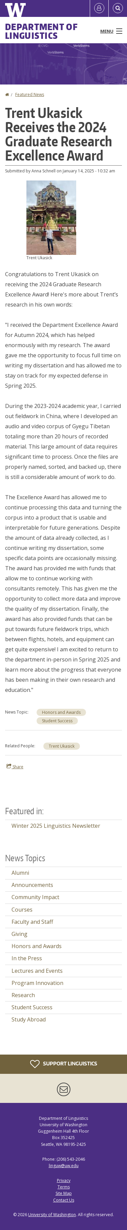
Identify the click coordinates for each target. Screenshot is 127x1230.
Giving (19, 934)
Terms (64, 1187)
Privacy (63, 1180)
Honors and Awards (61, 712)
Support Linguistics (63, 1064)
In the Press (27, 958)
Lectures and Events (37, 970)
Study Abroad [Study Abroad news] (29, 1019)
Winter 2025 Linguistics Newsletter (56, 825)
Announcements (32, 885)
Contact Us (63, 1200)
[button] (51, 217)
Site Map (64, 1193)
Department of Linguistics (41, 31)
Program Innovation (37, 983)
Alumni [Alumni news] (20, 872)
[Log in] (99, 8)
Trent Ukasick (62, 746)
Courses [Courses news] (22, 909)
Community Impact (35, 897)
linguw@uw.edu (64, 1165)
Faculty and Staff (32, 921)
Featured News (29, 94)
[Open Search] (118, 8)
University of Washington (52, 1214)
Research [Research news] (23, 995)
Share (14, 767)
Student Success (57, 721)
